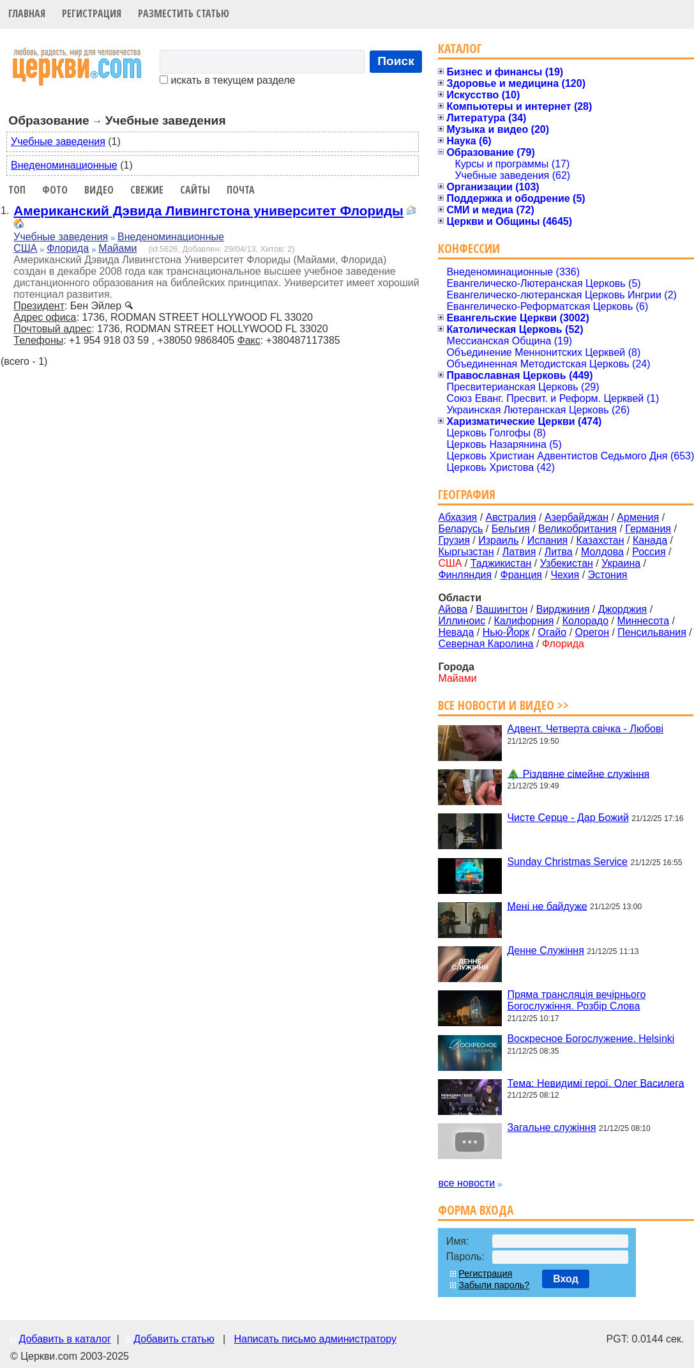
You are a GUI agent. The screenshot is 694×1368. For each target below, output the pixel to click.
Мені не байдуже (547, 905)
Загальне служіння (551, 1127)
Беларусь (460, 528)
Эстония (608, 574)
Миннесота (643, 620)
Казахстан (600, 540)
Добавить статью (174, 1338)
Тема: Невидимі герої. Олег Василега (595, 1082)
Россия (648, 551)
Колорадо (585, 620)
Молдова (602, 551)
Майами (117, 248)
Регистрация (91, 13)
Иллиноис (461, 620)
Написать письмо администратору (315, 1338)
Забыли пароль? (493, 1285)
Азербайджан (576, 517)
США (25, 248)
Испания (547, 540)
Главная (26, 13)
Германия (648, 528)
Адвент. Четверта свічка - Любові (585, 728)
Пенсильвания (651, 632)
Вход (565, 1278)
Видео (99, 190)
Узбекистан (566, 563)
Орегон (592, 632)
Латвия (519, 551)
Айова (452, 609)
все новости (466, 1183)
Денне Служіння (545, 950)
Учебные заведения (58, 141)
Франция (521, 574)
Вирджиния (563, 609)
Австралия (511, 517)
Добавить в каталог (64, 1338)
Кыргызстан (466, 551)
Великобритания (577, 528)
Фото (55, 190)
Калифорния (524, 620)
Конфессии (469, 248)
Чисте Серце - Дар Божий (567, 817)
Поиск (395, 61)
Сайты (195, 190)
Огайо (552, 632)
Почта (241, 190)
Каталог (460, 48)
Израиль (498, 540)
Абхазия (457, 517)
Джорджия (622, 609)
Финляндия (465, 574)
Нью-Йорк (506, 632)
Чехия (564, 574)
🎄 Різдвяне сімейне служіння (578, 773)
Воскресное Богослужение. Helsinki (590, 1038)
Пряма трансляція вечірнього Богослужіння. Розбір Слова (576, 1000)
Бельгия (511, 528)
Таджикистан (501, 563)
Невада (456, 632)
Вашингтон (501, 609)
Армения (638, 517)
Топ (17, 190)
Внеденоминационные (64, 165)
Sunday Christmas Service (567, 861)
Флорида (68, 248)
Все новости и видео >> (503, 705)
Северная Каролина (485, 643)
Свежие (146, 190)
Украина (620, 563)
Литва (559, 551)
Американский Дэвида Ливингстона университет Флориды (208, 210)
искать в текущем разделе (227, 80)
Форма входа (475, 1209)
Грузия (453, 540)
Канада (650, 540)
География (466, 494)
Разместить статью (183, 13)
